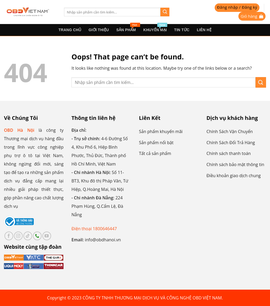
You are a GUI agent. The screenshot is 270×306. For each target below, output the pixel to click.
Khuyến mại (155, 28)
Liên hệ (204, 30)
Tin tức (181, 30)
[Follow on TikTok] (27, 236)
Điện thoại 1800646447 (94, 229)
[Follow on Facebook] (8, 236)
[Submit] (164, 12)
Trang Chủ (69, 30)
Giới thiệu (99, 30)
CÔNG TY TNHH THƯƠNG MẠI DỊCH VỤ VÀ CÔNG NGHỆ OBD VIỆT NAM (152, 298)
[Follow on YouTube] (46, 236)
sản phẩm (128, 28)
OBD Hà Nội (19, 130)
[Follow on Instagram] (18, 236)
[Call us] (37, 236)
